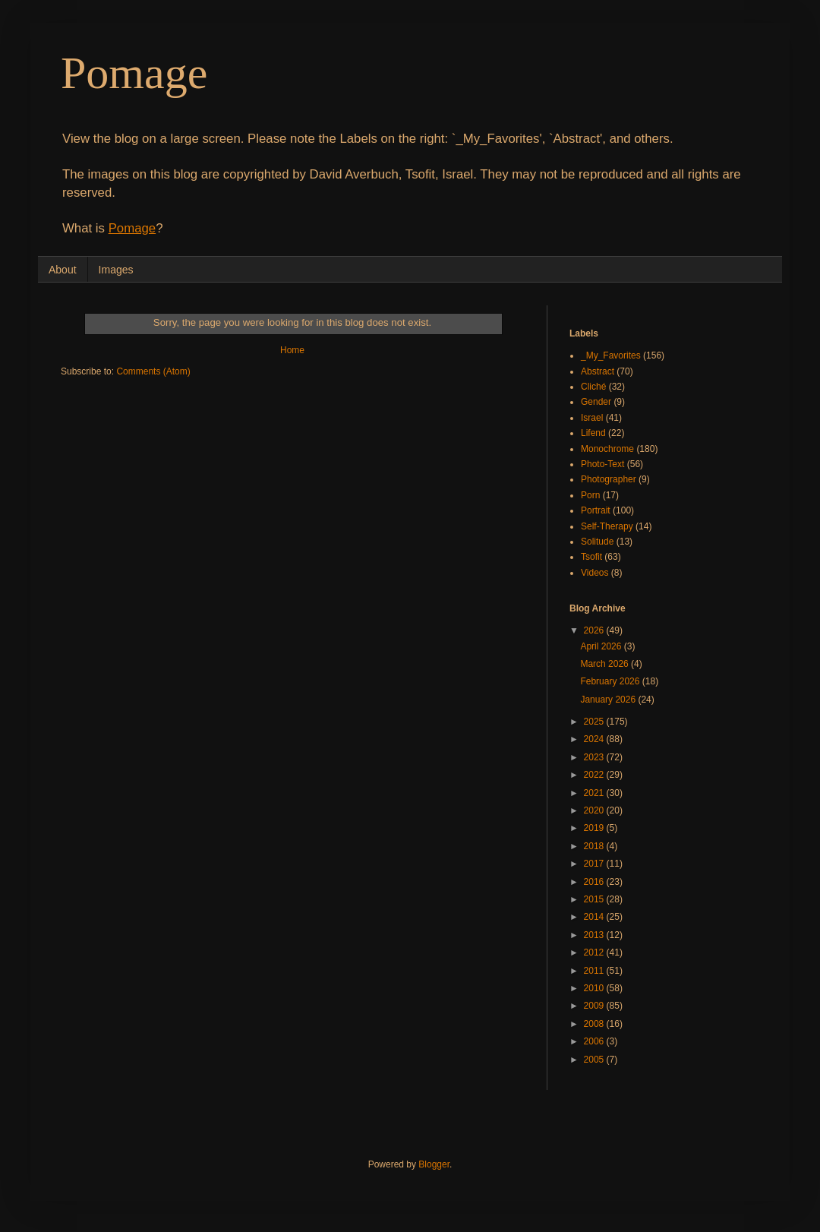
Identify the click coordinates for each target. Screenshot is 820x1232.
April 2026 (601, 646)
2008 (595, 1024)
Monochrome (607, 449)
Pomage (134, 73)
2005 (595, 1059)
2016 (595, 882)
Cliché (593, 386)
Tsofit (591, 556)
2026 (595, 630)
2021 (595, 793)
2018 (595, 846)
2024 (595, 739)
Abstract (597, 371)
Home (292, 350)
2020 (595, 810)
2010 (595, 988)
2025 (595, 721)
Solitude (597, 541)
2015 (595, 899)
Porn (590, 495)
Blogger (433, 1164)
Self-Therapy (607, 526)
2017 (595, 863)
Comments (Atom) (153, 371)
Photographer (608, 479)
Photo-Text (602, 464)
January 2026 (609, 699)
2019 (595, 828)
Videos (594, 572)
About (63, 270)
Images (116, 270)
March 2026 (605, 664)
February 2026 (611, 681)
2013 (595, 935)
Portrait (595, 510)
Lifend (593, 433)
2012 (595, 952)
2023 (595, 757)
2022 (595, 774)
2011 (595, 970)
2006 (595, 1041)
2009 (595, 1005)
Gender (596, 401)
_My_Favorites (611, 355)
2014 (595, 916)
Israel (592, 417)
